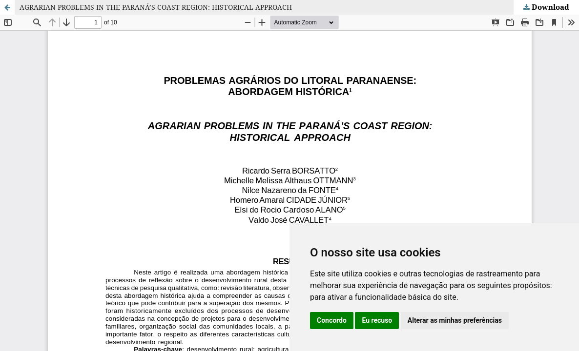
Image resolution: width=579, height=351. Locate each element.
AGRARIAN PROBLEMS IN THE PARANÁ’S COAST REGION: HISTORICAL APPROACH (156, 7)
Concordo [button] (332, 320)
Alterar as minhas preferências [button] (455, 320)
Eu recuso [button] (377, 320)
